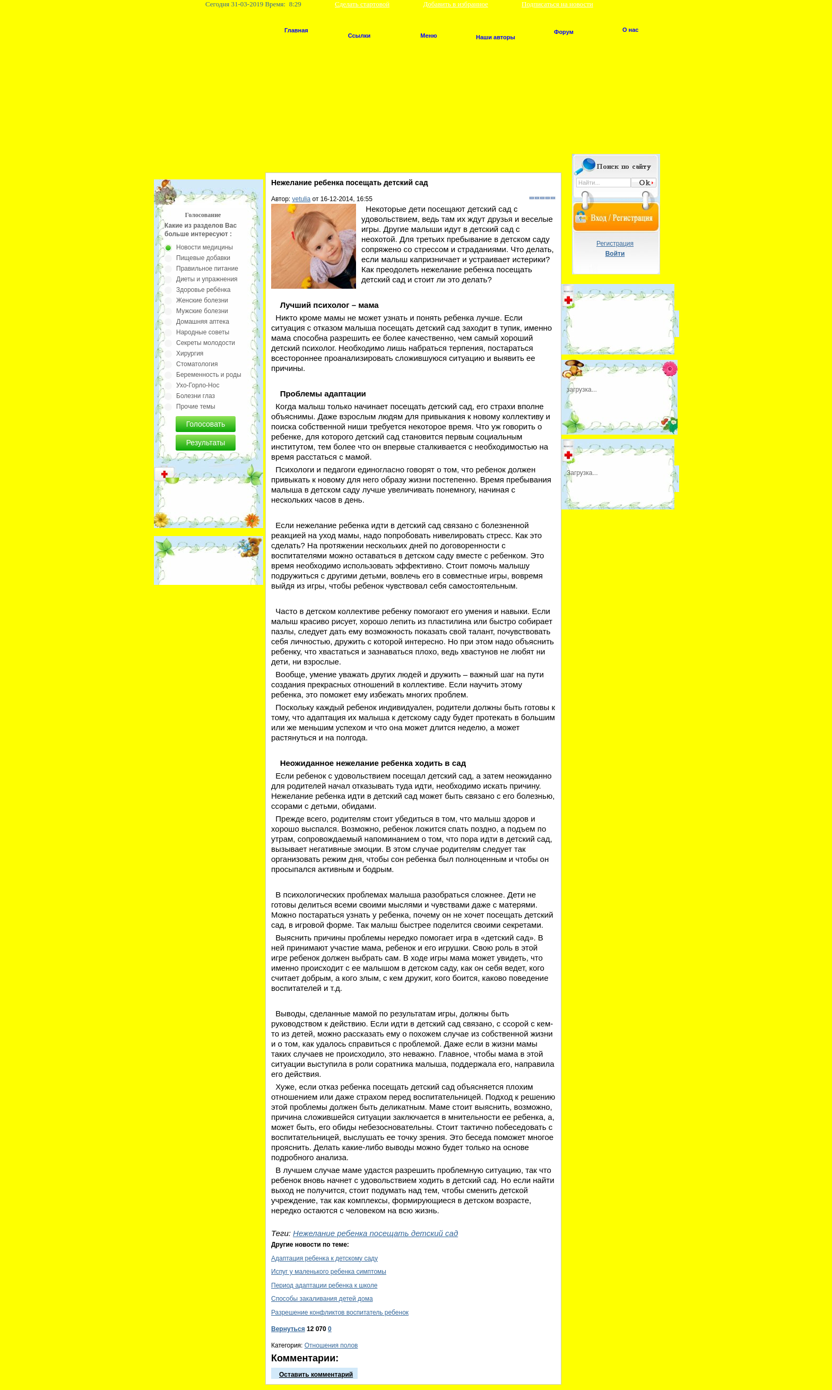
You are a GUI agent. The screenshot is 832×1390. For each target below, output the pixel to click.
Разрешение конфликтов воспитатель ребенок (340, 1312)
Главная (296, 30)
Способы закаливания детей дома (322, 1298)
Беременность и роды (208, 374)
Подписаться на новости (557, 4)
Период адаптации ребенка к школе (324, 1285)
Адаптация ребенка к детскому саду (324, 1258)
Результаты (206, 442)
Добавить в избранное (455, 4)
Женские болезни (202, 300)
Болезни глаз (195, 396)
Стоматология (197, 364)
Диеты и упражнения (207, 279)
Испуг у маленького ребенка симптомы (328, 1271)
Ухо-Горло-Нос (197, 385)
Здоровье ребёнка (203, 289)
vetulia (301, 199)
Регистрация (615, 243)
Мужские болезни (202, 311)
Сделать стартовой (362, 4)
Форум (564, 32)
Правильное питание (207, 268)
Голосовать (206, 424)
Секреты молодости (205, 343)
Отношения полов (331, 1345)
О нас (630, 30)
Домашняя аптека (202, 321)
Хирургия (189, 353)
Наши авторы (495, 37)
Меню (428, 35)
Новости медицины (204, 247)
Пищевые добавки (203, 258)
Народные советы (202, 332)
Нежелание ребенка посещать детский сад (375, 1233)
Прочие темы (195, 406)
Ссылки (359, 35)
